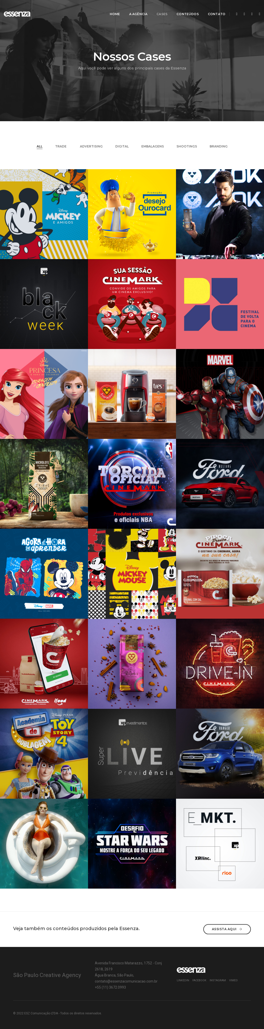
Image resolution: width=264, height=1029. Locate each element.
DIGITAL (122, 146)
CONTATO (213, 9)
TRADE (61, 146)
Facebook (199, 980)
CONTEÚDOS (185, 9)
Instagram (218, 980)
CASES (159, 9)
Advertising (91, 146)
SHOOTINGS (187, 146)
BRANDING (219, 146)
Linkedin (183, 980)
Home (112, 9)
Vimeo (233, 980)
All (39, 146)
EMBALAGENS (152, 146)
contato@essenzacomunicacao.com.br (126, 981)
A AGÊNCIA (135, 9)
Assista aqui (227, 929)
